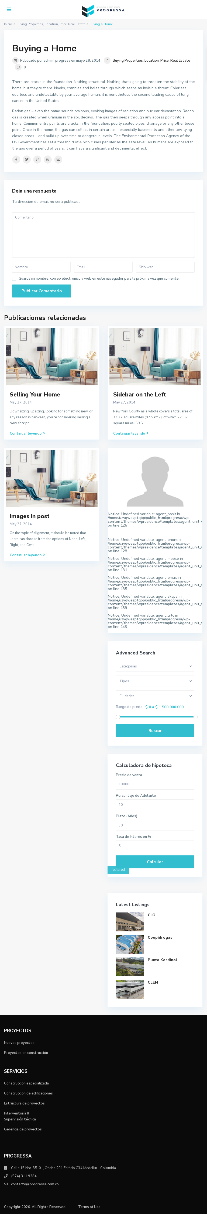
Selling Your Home (35, 394)
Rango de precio (129, 707)
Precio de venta (129, 775)
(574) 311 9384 (24, 1176)
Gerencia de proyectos (23, 1129)
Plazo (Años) (126, 816)
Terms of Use (89, 1207)
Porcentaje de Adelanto (136, 796)
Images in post (30, 516)
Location (151, 60)
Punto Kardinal (162, 959)
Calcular (155, 862)
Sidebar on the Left (139, 394)
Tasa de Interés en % (133, 837)
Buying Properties (128, 60)
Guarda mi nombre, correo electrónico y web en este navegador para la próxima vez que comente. (99, 279)
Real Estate (180, 60)
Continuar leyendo (27, 433)
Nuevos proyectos (19, 1042)
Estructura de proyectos (24, 1103)
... (31, 423)
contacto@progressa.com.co (35, 1184)
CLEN (153, 982)
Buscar (155, 730)
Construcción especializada (26, 1083)
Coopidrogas (160, 937)
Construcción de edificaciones (28, 1093)
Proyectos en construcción (26, 1052)
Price (164, 60)
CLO (152, 915)
